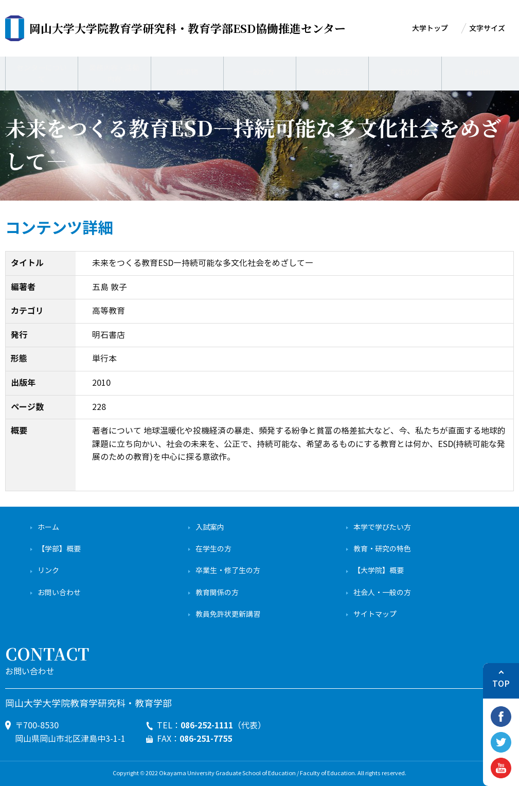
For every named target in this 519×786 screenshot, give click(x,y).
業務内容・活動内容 (114, 72)
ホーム (48, 527)
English (477, 72)
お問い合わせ (59, 592)
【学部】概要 (59, 549)
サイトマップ (375, 614)
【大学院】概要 (378, 570)
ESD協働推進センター (187, 28)
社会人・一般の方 (382, 592)
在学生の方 (213, 549)
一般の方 (259, 72)
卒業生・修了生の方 (227, 570)
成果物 (187, 72)
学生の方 (405, 72)
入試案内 (209, 527)
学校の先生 (332, 72)
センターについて (42, 72)
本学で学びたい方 (382, 527)
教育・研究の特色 (382, 549)
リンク (48, 570)
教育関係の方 (217, 592)
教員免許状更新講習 (227, 614)
